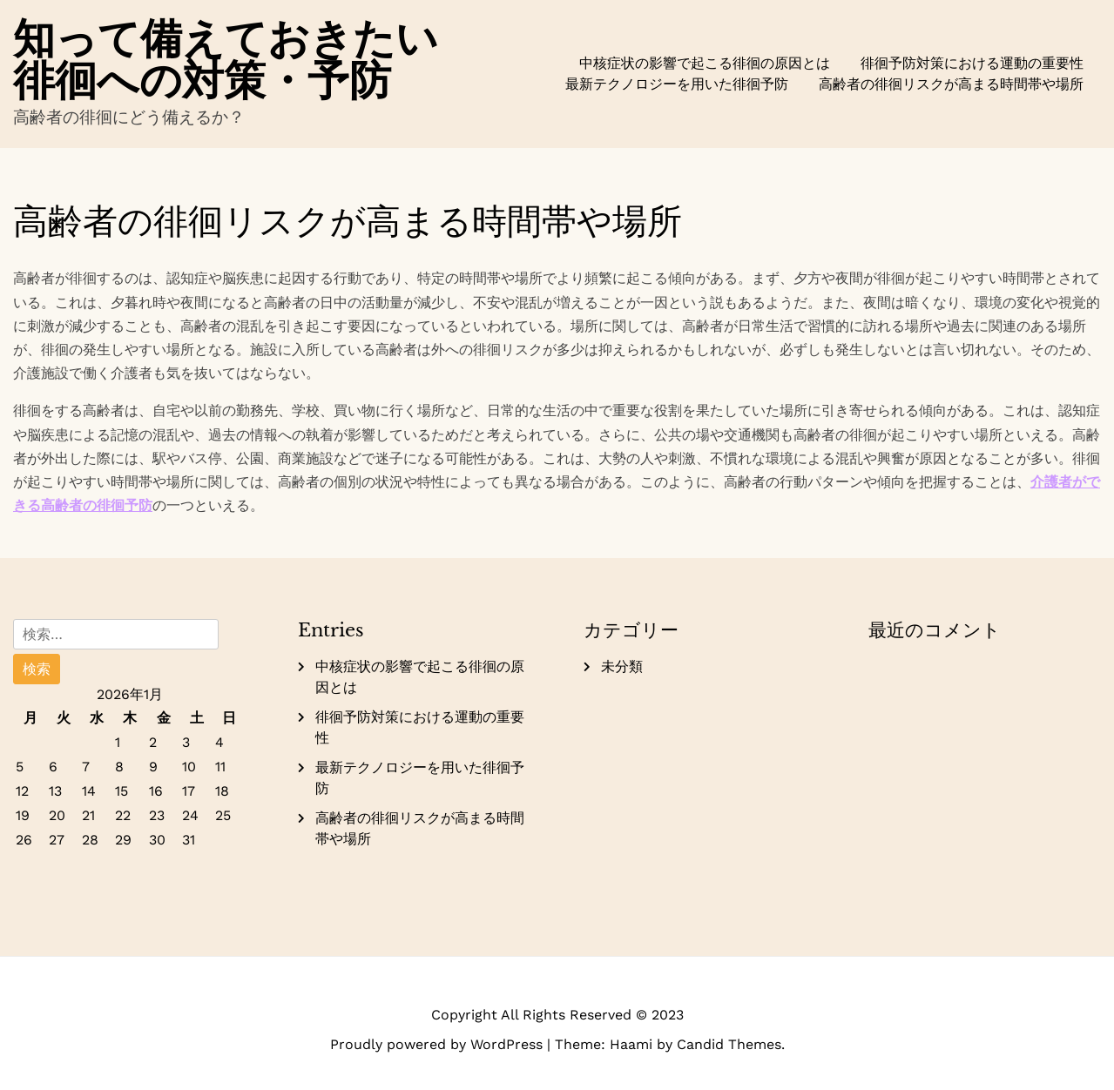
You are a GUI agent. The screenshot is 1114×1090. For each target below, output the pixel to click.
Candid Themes (729, 1044)
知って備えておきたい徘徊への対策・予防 (225, 59)
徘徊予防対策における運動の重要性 (972, 63)
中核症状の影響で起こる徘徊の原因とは (704, 63)
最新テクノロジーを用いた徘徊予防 (676, 84)
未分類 (622, 666)
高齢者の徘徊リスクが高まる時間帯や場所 (951, 84)
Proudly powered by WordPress (438, 1044)
